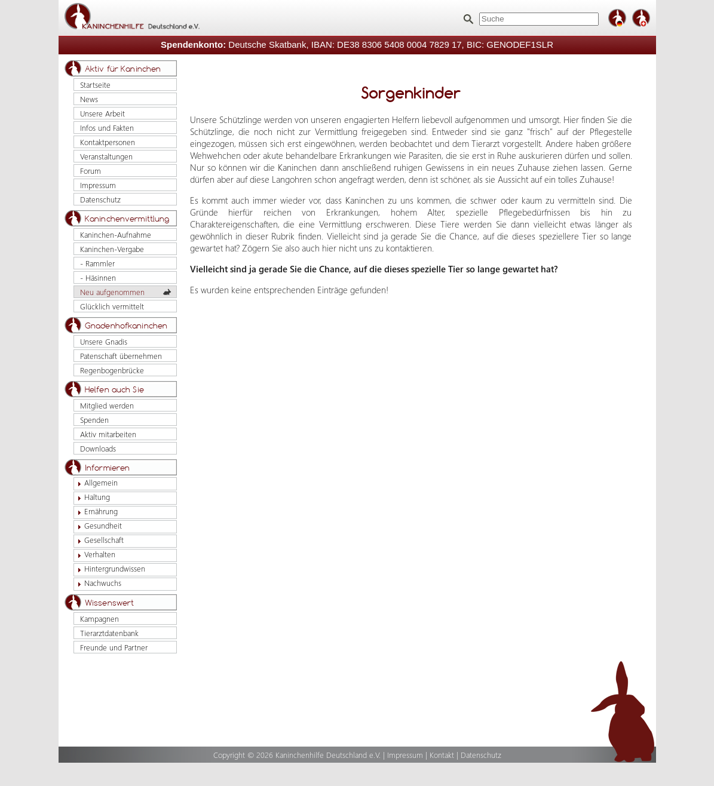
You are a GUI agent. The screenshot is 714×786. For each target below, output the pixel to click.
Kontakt (442, 755)
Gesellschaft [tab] (99, 540)
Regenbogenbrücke (112, 370)
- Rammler (97, 263)
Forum (90, 170)
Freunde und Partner (114, 647)
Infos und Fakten (107, 127)
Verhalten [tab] (94, 554)
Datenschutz (100, 199)
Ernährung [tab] (96, 511)
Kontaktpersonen (107, 142)
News (89, 99)
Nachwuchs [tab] (97, 583)
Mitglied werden (107, 405)
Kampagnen (99, 618)
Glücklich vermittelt (112, 306)
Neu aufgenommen (112, 292)
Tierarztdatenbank (109, 633)
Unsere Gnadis (103, 341)
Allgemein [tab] (96, 483)
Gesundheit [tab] (98, 526)
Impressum (98, 185)
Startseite (95, 84)
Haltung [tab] (92, 497)
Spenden (94, 420)
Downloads (98, 448)
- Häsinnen (98, 277)
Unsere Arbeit (102, 113)
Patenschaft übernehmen (121, 356)
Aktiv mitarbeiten (108, 434)
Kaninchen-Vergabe (112, 249)
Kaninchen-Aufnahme (115, 234)
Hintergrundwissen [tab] (109, 569)
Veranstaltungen (106, 156)
